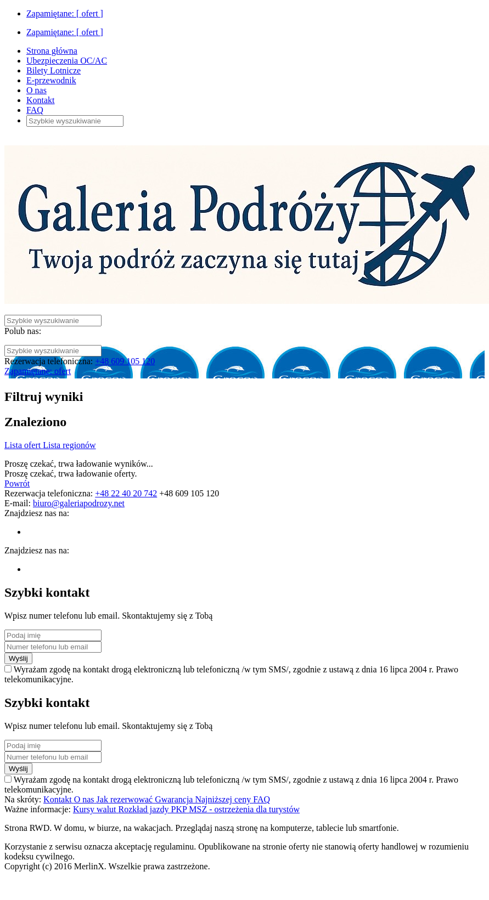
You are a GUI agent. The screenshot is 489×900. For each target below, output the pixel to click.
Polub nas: (22, 331)
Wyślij (18, 658)
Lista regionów (69, 445)
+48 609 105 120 (125, 361)
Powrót (17, 483)
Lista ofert (23, 445)
